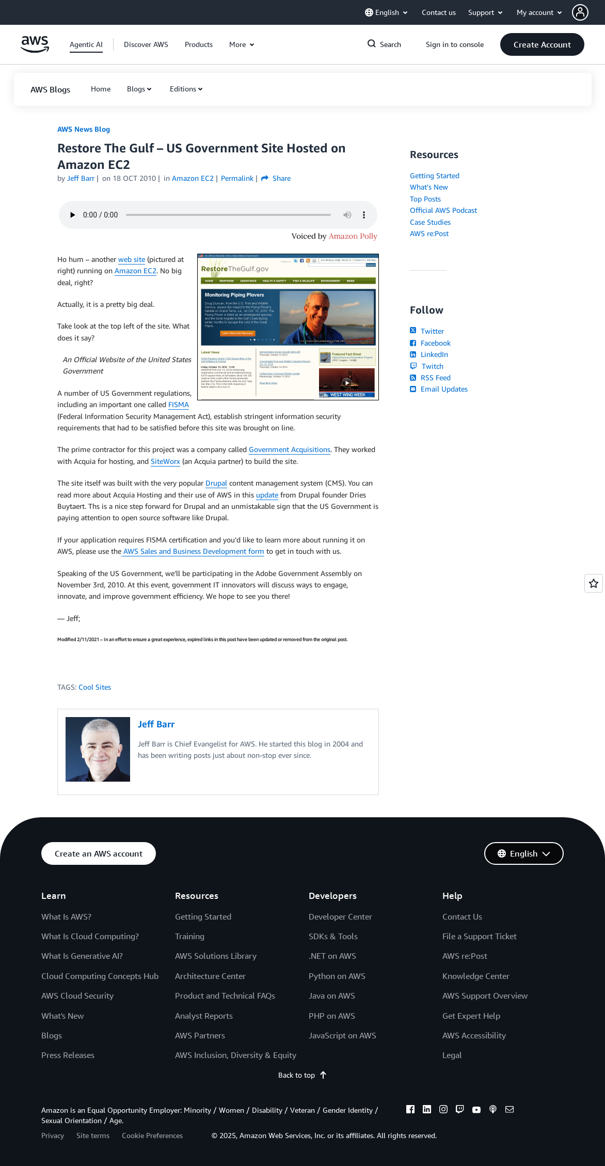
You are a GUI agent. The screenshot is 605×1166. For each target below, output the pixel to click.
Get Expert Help (471, 1015)
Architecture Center (210, 976)
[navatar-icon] (580, 12)
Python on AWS (337, 976)
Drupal (216, 482)
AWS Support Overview (485, 995)
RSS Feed (430, 377)
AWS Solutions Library (216, 956)
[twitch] (460, 1110)
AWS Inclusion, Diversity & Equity (235, 1055)
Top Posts (425, 198)
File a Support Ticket (479, 936)
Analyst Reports (204, 1015)
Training (189, 936)
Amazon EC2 (135, 270)
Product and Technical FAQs (225, 995)
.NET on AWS (332, 956)
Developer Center (340, 916)
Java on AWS (332, 995)
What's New (429, 186)
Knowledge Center (476, 976)
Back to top (302, 1074)
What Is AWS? (66, 916)
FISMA (178, 404)
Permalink (237, 178)
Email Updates (438, 388)
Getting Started (434, 175)
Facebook (430, 342)
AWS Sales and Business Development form (192, 551)
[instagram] (443, 1110)
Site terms (92, 1135)
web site (131, 259)
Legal (452, 1055)
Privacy (52, 1135)
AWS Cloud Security (77, 995)
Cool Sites (94, 686)
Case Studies (430, 221)
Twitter (426, 331)
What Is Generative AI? (82, 956)
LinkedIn (429, 354)
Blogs (136, 88)
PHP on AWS (332, 1015)
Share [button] (276, 178)
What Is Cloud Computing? (90, 936)
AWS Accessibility (474, 1035)
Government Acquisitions (289, 449)
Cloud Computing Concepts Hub (99, 976)
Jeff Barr (80, 178)
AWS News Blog (83, 129)
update (267, 494)
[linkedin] (427, 1110)
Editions (183, 88)
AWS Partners (200, 1035)
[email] (509, 1110)
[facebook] (410, 1110)
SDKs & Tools (333, 936)
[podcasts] (493, 1110)
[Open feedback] (593, 583)
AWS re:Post (429, 233)
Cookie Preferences (152, 1135)
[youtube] (476, 1110)
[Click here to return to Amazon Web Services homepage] (35, 49)
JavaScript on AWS (342, 1035)
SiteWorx (165, 461)
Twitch (426, 366)
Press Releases (67, 1055)
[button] (588, 12)
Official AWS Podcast (443, 210)
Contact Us (462, 916)
